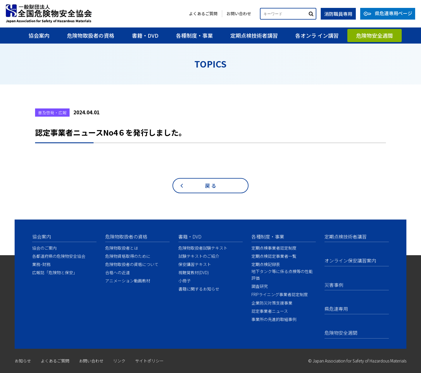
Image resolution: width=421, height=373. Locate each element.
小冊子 (184, 281)
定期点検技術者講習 (254, 35)
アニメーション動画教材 (127, 281)
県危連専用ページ (393, 13)
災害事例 (334, 284)
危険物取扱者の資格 (90, 35)
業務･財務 (41, 264)
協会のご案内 (44, 248)
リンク (119, 361)
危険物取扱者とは (121, 248)
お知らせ (23, 361)
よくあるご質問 (203, 13)
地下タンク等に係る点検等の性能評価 (282, 274)
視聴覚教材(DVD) (193, 272)
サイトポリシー (149, 361)
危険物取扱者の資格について (131, 264)
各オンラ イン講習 (317, 35)
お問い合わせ (239, 13)
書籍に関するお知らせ (198, 289)
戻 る (210, 185)
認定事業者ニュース (269, 311)
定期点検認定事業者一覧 (273, 256)
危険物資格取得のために (127, 256)
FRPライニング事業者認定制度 (279, 294)
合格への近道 (117, 272)
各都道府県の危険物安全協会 (58, 256)
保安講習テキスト (194, 264)
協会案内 (38, 35)
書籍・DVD (145, 35)
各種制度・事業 (194, 35)
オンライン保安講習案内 (350, 260)
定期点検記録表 (265, 264)
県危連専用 (336, 308)
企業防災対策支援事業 (271, 303)
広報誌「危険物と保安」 (54, 272)
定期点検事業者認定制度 (273, 248)
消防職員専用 (338, 13)
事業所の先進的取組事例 (273, 319)
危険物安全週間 (374, 35)
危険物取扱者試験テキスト (202, 248)
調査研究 (259, 286)
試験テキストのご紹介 (198, 256)
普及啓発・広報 (52, 112)
